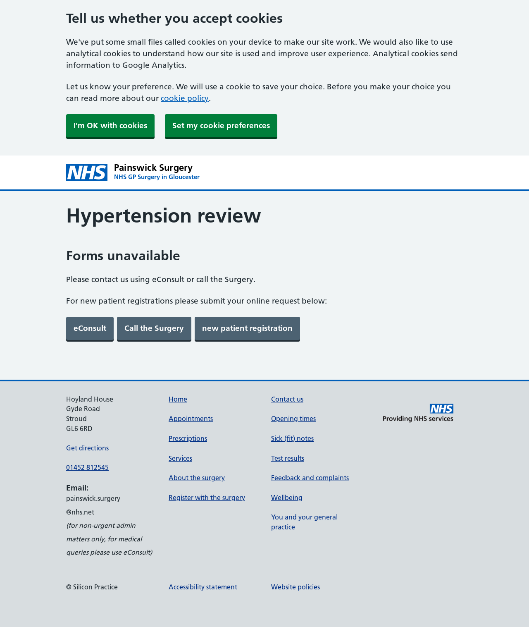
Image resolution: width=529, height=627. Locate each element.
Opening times (293, 418)
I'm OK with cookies (110, 125)
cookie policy (185, 98)
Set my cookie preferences (221, 125)
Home (178, 399)
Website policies (295, 587)
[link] (90, 328)
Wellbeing (287, 497)
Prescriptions (188, 438)
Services (180, 458)
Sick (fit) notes (292, 438)
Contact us (287, 399)
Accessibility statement (203, 587)
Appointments (191, 418)
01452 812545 (87, 467)
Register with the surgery (207, 497)
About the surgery (197, 478)
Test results (287, 458)
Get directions (87, 448)
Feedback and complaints (310, 478)
